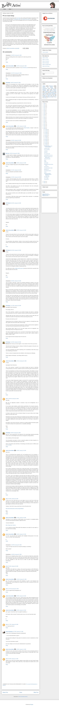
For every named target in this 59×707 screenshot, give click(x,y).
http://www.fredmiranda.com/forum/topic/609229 (14, 508)
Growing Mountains (47, 158)
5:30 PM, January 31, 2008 (21, 649)
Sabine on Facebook (45, 61)
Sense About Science (47, 170)
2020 (44, 111)
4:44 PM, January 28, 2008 (16, 177)
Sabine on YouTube (45, 59)
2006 (44, 182)
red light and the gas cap (19, 268)
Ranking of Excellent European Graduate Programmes (47, 174)
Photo (53, 95)
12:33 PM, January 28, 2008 (21, 65)
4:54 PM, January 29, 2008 (13, 498)
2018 (44, 114)
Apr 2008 (45, 140)
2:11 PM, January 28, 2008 (21, 126)
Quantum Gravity (45, 89)
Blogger (31, 704)
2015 (44, 118)
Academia (47, 91)
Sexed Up (45, 152)
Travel (46, 94)
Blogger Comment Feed (46, 194)
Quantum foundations (52, 93)
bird (13, 626)
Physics (51, 86)
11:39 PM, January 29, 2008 (16, 554)
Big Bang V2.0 (46, 169)
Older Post (36, 692)
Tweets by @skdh (45, 52)
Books (46, 92)
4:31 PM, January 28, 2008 (16, 170)
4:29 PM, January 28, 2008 (21, 162)
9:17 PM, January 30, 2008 (13, 624)
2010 (44, 125)
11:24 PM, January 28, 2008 (15, 342)
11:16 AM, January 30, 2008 (21, 579)
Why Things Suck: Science (11, 525)
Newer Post (5, 692)
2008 (44, 128)
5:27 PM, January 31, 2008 (18, 631)
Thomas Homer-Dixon (26, 19)
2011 (44, 124)
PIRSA (45, 161)
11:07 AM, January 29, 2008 (21, 360)
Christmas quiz (25, 67)
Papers (52, 88)
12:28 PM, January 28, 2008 (16, 55)
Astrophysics (44, 88)
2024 (44, 106)
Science (43, 93)
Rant (55, 96)
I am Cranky (9, 444)
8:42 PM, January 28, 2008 (16, 250)
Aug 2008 (46, 135)
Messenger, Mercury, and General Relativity (48, 146)
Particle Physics (53, 90)
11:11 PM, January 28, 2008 (15, 305)
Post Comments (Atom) (23, 696)
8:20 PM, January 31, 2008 (13, 658)
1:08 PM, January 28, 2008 (15, 82)
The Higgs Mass (46, 176)
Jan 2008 (45, 144)
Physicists (44, 96)
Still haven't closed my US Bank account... (48, 157)
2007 (44, 181)
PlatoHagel (8, 82)
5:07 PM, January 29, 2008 (21, 517)
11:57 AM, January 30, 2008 (13, 588)
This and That (46, 166)
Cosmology (54, 91)
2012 (44, 122)
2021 (44, 110)
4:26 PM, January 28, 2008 (14, 153)
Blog (54, 94)
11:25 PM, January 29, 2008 (16, 544)
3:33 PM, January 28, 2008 (16, 140)
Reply (7, 62)
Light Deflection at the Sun (48, 155)
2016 (44, 117)
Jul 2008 (45, 136)
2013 (44, 121)
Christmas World (46, 148)
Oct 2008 (45, 132)
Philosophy (52, 92)
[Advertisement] (49, 205)
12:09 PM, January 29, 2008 (13, 398)
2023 (44, 107)
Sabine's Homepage (45, 62)
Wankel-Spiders (27, 127)
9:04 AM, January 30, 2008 (13, 566)
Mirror (45, 160)
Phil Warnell (8, 203)
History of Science (50, 96)
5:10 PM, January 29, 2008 (21, 534)
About (10, 9)
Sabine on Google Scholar (46, 64)
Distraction (50, 94)
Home (4, 9)
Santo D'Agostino (9, 631)
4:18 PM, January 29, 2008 (21, 450)
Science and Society (47, 87)
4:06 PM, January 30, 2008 (21, 595)
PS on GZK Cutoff (47, 153)
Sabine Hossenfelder (10, 65)
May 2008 (46, 139)
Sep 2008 (46, 133)
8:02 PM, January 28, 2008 (21, 230)
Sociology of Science (46, 95)
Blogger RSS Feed (45, 195)
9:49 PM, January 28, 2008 (16, 280)
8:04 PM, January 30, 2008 (21, 610)
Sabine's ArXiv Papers (45, 66)
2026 (44, 103)
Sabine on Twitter (45, 57)
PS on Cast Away (47, 149)
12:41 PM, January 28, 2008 (16, 73)
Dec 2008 (46, 129)
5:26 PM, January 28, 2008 (16, 203)
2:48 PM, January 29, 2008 (15, 432)
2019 (44, 113)
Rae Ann (7, 153)
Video (43, 86)
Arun (7, 398)
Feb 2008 (46, 143)
